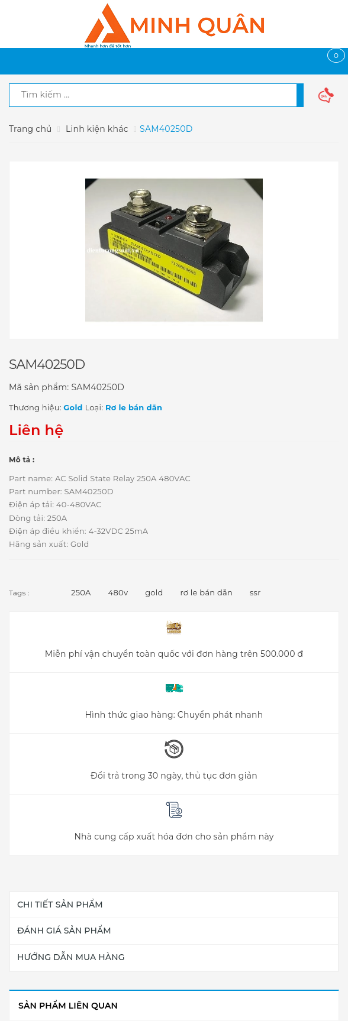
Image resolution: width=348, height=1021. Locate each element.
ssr (255, 592)
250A (81, 592)
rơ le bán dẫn (207, 592)
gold (154, 592)
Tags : (19, 592)
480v (118, 592)
